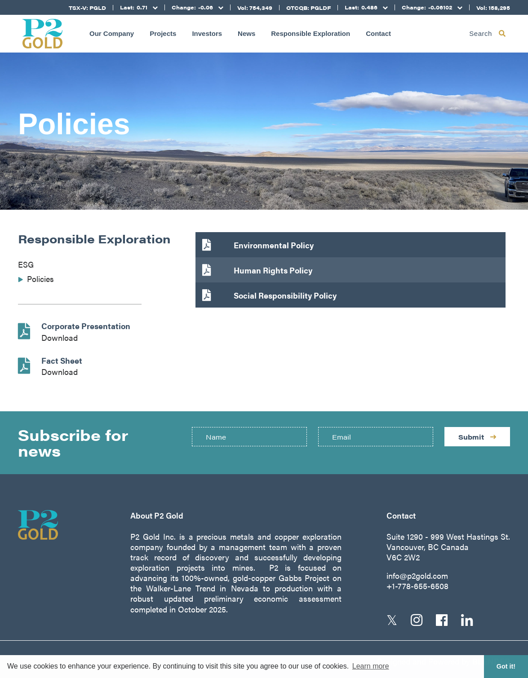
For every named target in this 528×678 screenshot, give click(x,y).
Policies (40, 278)
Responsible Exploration (310, 33)
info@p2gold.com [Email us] (417, 575)
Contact (378, 33)
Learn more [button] (370, 666)
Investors (207, 33)
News (246, 33)
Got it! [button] (506, 666)
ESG (26, 264)
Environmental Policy (274, 245)
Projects (163, 33)
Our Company (111, 33)
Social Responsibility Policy (285, 295)
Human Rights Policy (273, 270)
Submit (477, 436)
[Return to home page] (42, 33)
